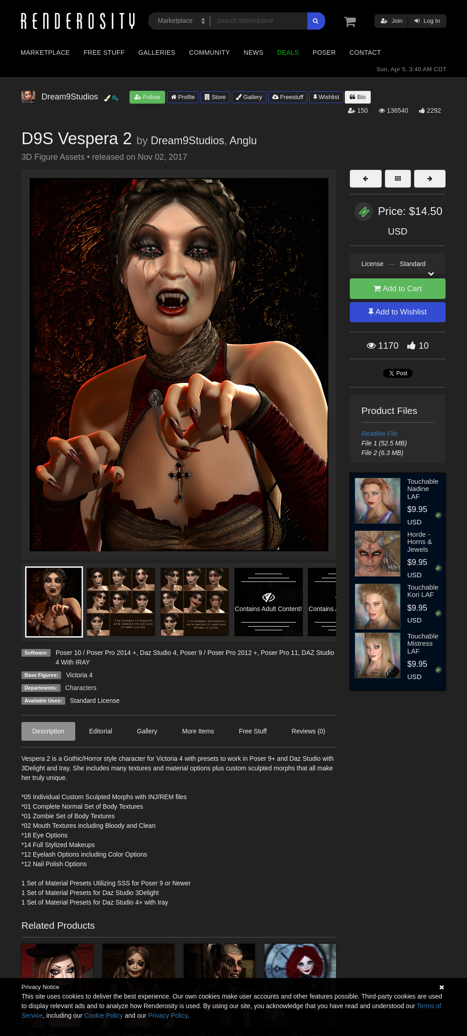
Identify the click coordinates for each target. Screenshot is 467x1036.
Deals (288, 52)
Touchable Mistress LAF (422, 643)
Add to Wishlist (397, 312)
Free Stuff (104, 52)
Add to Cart (398, 288)
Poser (324, 52)
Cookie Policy (103, 1015)
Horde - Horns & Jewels (419, 541)
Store (215, 97)
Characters (80, 687)
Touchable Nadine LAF (422, 488)
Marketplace (45, 52)
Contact (365, 52)
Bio (357, 97)
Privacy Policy (167, 1015)
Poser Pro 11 (279, 652)
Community (209, 52)
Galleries (156, 52)
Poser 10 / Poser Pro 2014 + (96, 652)
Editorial (100, 731)
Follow (147, 97)
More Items (198, 731)
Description (48, 731)
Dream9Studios (187, 141)
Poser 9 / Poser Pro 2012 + (218, 652)
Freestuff (288, 97)
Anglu (243, 141)
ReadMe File (380, 433)
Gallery (249, 97)
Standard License (94, 700)
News (253, 52)
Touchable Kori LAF (422, 591)
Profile (183, 97)
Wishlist (326, 97)
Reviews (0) (308, 731)
